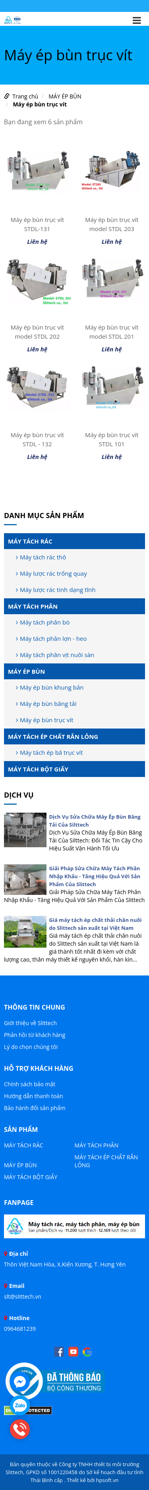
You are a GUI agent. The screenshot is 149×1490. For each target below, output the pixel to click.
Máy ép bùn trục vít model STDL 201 (112, 331)
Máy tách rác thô (41, 557)
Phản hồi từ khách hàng (34, 1035)
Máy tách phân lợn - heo (51, 638)
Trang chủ (25, 96)
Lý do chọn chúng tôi (31, 1047)
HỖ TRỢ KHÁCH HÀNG (39, 1068)
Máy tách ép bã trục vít (49, 752)
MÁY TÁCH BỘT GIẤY (38, 769)
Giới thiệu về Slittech (30, 1023)
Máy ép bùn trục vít (40, 104)
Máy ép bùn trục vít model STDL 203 (112, 224)
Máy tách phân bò (43, 622)
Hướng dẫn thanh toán (33, 1096)
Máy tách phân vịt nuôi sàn (55, 655)
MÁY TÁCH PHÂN (33, 606)
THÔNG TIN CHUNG (34, 1007)
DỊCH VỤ (19, 795)
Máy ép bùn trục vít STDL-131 (37, 224)
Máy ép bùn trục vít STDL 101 (112, 439)
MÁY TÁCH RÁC (30, 541)
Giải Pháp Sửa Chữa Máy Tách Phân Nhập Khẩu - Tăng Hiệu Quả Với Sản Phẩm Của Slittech (95, 876)
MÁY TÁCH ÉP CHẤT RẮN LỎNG (53, 736)
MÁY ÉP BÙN (64, 96)
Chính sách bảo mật (29, 1084)
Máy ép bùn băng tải (46, 703)
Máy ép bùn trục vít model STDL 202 (37, 331)
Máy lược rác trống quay (51, 573)
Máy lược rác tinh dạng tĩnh (55, 590)
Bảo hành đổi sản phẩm (35, 1108)
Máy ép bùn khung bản (49, 687)
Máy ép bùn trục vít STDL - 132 (37, 439)
